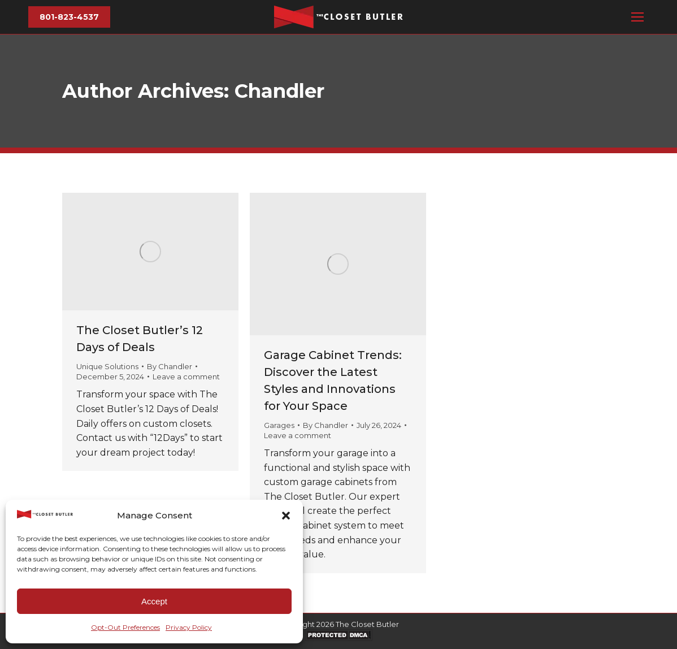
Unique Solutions (107, 366)
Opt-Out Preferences (125, 627)
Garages (279, 425)
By (169, 366)
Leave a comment (186, 376)
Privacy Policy (189, 627)
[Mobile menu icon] (637, 17)
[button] (286, 515)
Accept (154, 601)
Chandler (279, 91)
